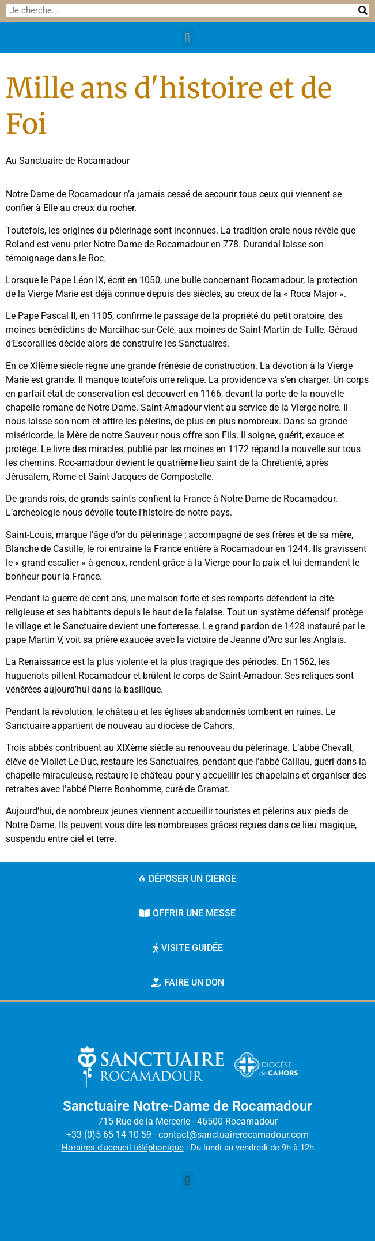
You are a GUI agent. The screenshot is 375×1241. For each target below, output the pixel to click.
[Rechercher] (363, 10)
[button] (187, 37)
